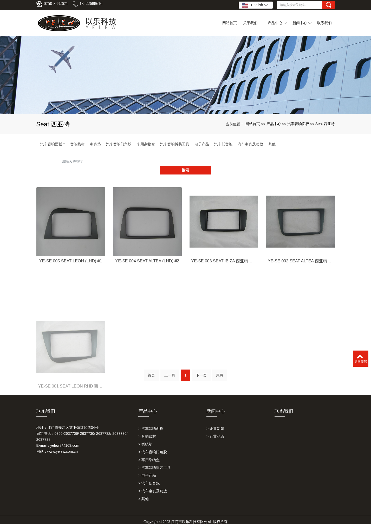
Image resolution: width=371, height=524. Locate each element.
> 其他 (143, 490)
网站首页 (252, 124)
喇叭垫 (95, 144)
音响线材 (77, 144)
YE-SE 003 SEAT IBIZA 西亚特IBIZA (224, 267)
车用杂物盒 (146, 144)
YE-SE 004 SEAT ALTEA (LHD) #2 (147, 267)
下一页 (201, 370)
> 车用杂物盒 (149, 451)
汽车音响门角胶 (119, 144)
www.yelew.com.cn (62, 443)
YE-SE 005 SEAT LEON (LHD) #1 (70, 267)
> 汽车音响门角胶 (152, 443)
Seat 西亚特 (325, 124)
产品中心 (273, 124)
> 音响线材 (147, 428)
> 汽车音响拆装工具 (154, 459)
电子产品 (201, 144)
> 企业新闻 (215, 420)
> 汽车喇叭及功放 (152, 482)
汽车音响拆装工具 (174, 144)
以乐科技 (174, 518)
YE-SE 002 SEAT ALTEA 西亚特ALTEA (300, 267)
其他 (272, 144)
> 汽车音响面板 (150, 420)
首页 (151, 370)
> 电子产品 (147, 467)
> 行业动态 (215, 428)
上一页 (169, 370)
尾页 (219, 370)
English (255, 5)
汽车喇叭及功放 (250, 144)
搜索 (312, 161)
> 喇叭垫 (145, 436)
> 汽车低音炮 (149, 475)
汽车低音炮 (223, 144)
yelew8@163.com (64, 437)
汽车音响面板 (298, 124)
